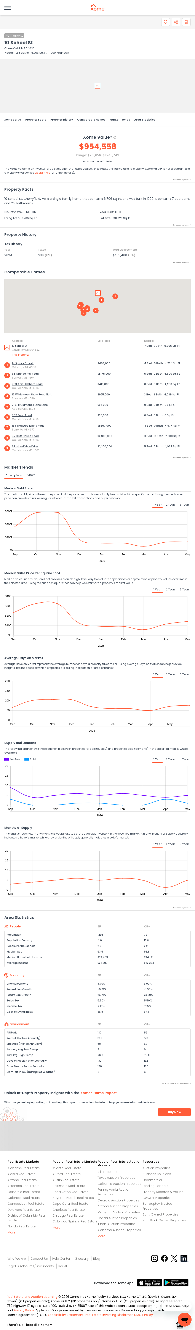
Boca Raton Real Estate (70, 1192)
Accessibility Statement (65, 1315)
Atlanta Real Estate (67, 1168)
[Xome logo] (97, 7)
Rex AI (62, 1266)
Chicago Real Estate (68, 1215)
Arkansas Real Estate (24, 1186)
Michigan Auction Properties (119, 1212)
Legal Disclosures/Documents (31, 1266)
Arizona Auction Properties (118, 1206)
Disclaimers (42, 172)
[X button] (174, 1258)
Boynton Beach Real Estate (73, 1198)
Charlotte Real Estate (69, 1209)
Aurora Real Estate (67, 1174)
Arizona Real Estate (22, 1180)
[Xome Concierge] (177, 1306)
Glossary (82, 1258)
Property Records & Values (162, 1192)
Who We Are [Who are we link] (17, 1258)
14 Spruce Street (23, 363)
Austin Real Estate (66, 1180)
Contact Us (39, 1258)
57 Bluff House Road (25, 436)
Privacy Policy (24, 1310)
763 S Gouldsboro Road (27, 384)
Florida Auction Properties (117, 1218)
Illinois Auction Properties (117, 1224)
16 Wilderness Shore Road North (32, 394)
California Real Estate (24, 1192)
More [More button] (11, 1232)
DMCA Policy (143, 1315)
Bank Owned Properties (160, 1214)
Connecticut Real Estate (26, 1203)
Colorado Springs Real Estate (75, 1221)
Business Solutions (156, 1174)
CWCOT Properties (156, 1198)
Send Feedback (97, 1140)
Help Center (61, 1258)
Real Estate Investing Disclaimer (109, 1315)
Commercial (152, 1180)
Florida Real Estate (22, 1226)
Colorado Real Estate (24, 1198)
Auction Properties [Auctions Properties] (156, 1168)
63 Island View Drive (25, 446)
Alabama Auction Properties (119, 1230)
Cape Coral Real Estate (70, 1203)
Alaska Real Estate (21, 1174)
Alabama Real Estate (24, 1168)
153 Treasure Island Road (28, 425)
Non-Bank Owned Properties (164, 1220)
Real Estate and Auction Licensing (32, 1297)
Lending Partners (155, 1186)
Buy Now (174, 1112)
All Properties (107, 1172)
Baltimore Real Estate (69, 1186)
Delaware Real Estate (24, 1209)
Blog (96, 1258)
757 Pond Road (22, 415)
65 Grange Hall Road (25, 374)
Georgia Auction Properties (118, 1200)
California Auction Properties (119, 1184)
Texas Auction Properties (116, 1177)
